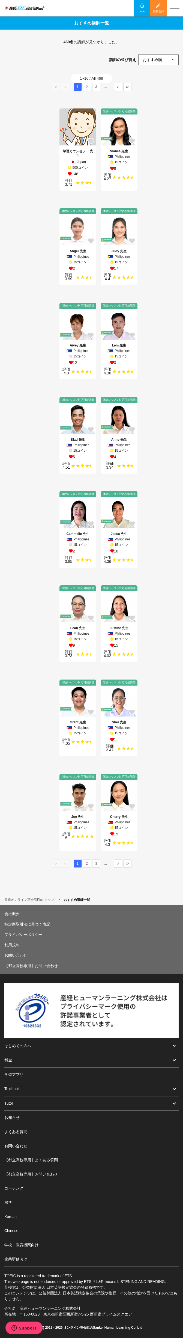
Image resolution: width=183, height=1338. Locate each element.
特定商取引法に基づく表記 (27, 924)
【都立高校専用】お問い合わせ (31, 966)
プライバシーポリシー (23, 934)
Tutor (8, 1103)
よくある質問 (15, 1132)
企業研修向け (15, 1259)
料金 (8, 1060)
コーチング (13, 1188)
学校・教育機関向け (21, 1245)
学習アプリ (13, 1074)
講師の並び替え (122, 60)
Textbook (12, 1089)
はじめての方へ (17, 1046)
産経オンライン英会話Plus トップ (29, 900)
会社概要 (12, 914)
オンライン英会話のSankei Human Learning (97, 1328)
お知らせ (12, 1117)
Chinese (11, 1230)
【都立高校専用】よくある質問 (31, 1160)
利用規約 (12, 945)
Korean (10, 1216)
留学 (8, 1202)
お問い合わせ (15, 955)
